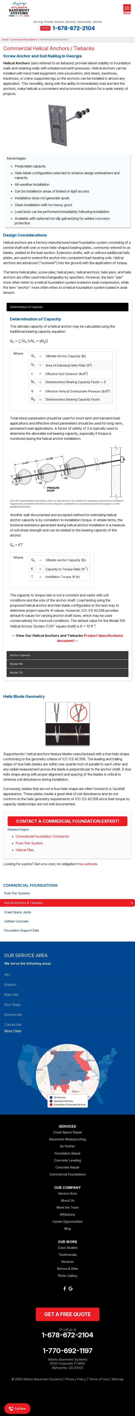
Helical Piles (25, 850)
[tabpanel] (67, 477)
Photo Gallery (67, 1276)
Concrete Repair (67, 1167)
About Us (67, 1200)
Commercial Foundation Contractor (42, 836)
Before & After (67, 1269)
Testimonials (67, 1255)
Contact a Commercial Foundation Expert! (67, 821)
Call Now (17, 1408)
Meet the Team (67, 1207)
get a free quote (67, 1314)
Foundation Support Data (21, 930)
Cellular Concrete (16, 921)
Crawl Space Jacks (17, 912)
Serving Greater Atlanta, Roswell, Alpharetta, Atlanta (67, 21)
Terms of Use (99, 1379)
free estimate (87, 864)
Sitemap (117, 1379)
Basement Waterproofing (67, 1139)
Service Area (67, 1193)
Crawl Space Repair (67, 1132)
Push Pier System (29, 843)
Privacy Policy (75, 1379)
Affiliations (67, 1214)
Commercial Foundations (30, 886)
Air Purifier (67, 1146)
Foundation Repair (67, 1153)
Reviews (67, 1262)
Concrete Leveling (67, 1160)
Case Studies (67, 1248)
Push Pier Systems (17, 893)
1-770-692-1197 (67, 1350)
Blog (67, 1228)
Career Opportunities (67, 1221)
